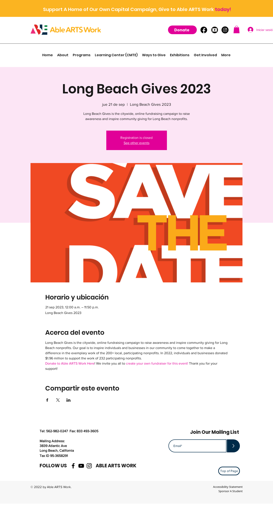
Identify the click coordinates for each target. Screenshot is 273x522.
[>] (233, 445)
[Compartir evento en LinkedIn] (68, 400)
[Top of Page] (229, 471)
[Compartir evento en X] (58, 400)
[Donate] (182, 30)
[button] (236, 29)
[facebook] (73, 465)
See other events (136, 143)
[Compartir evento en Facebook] (47, 400)
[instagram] (89, 465)
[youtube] (81, 465)
